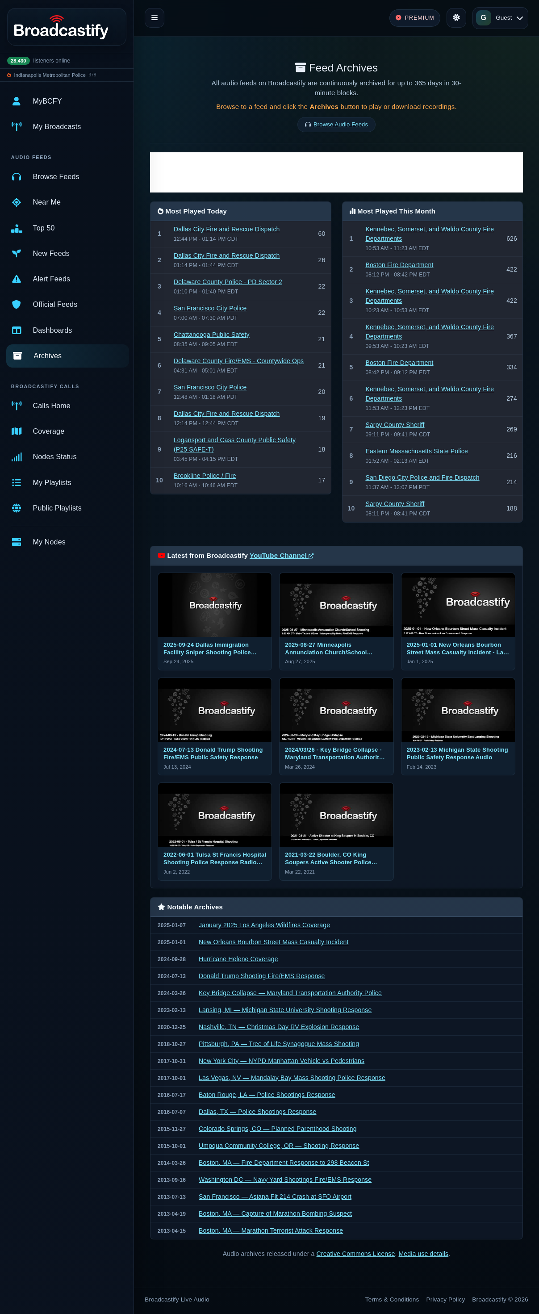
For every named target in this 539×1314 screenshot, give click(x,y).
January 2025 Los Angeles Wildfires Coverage (264, 925)
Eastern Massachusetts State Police (416, 451)
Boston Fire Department (399, 264)
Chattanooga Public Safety (212, 334)
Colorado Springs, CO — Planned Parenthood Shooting (278, 1128)
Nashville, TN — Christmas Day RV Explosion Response (279, 1026)
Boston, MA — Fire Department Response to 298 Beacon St (284, 1162)
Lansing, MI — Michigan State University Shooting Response (285, 1009)
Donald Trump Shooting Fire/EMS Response (262, 975)
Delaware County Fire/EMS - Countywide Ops (239, 360)
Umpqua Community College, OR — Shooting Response (279, 1145)
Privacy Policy (445, 1299)
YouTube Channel (281, 555)
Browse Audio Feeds (340, 124)
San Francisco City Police (210, 308)
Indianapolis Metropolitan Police (50, 75)
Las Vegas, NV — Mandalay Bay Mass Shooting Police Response (292, 1077)
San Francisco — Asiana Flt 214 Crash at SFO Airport (275, 1196)
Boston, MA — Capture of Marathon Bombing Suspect (275, 1213)
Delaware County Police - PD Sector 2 (228, 281)
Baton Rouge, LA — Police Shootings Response (267, 1094)
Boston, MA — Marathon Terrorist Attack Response (271, 1230)
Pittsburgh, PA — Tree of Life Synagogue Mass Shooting (279, 1043)
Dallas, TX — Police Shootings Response (257, 1111)
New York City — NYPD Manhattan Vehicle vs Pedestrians (281, 1060)
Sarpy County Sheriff (394, 424)
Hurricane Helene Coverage (238, 958)
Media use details (424, 1253)
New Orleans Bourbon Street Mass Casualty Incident (273, 942)
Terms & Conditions (392, 1299)
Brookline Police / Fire (205, 475)
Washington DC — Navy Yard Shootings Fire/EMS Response (285, 1179)
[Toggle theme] (456, 18)
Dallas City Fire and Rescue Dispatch (227, 229)
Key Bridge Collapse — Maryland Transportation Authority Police (290, 992)
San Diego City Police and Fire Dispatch (422, 477)
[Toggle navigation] (154, 18)
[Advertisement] (336, 172)
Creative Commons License (356, 1253)
